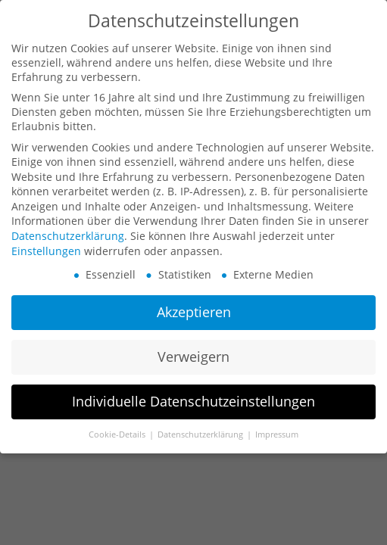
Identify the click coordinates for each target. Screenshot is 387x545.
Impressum (276, 433)
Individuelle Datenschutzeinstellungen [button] (193, 400)
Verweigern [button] (193, 356)
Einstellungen (46, 250)
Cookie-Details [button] (118, 433)
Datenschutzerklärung (67, 235)
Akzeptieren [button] (194, 312)
